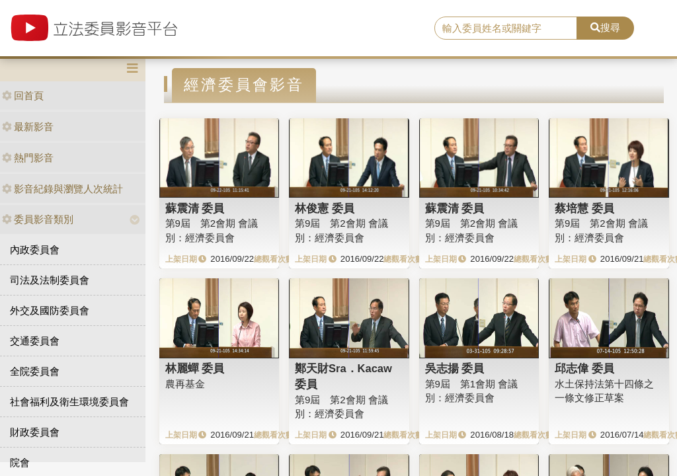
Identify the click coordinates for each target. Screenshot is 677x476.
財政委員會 (35, 432)
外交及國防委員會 (49, 310)
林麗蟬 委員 (195, 368)
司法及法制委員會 (49, 280)
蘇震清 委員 (195, 208)
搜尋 (605, 27)
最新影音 (28, 126)
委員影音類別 (37, 219)
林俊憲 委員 (324, 208)
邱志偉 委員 (584, 368)
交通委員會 (35, 340)
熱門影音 (28, 157)
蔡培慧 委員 (584, 208)
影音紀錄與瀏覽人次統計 (62, 188)
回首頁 (23, 95)
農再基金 (185, 383)
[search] (505, 28)
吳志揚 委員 (455, 368)
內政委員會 (35, 249)
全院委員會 (35, 371)
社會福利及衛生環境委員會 (69, 401)
